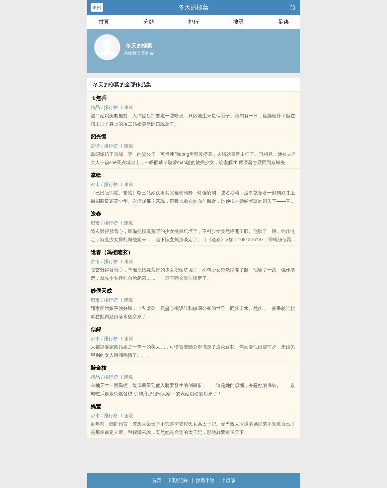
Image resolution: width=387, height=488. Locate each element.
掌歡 (96, 175)
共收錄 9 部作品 (139, 52)
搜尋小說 (205, 480)
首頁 (104, 22)
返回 (97, 7)
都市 (95, 184)
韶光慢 (99, 137)
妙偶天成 (101, 291)
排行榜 (111, 107)
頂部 (228, 480)
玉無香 (99, 98)
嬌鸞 (96, 406)
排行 (193, 22)
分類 (148, 22)
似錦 (96, 329)
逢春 (96, 214)
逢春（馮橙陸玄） (112, 252)
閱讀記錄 (178, 480)
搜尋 (238, 22)
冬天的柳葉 (193, 7)
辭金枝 (99, 368)
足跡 (283, 22)
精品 (95, 107)
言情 (95, 145)
